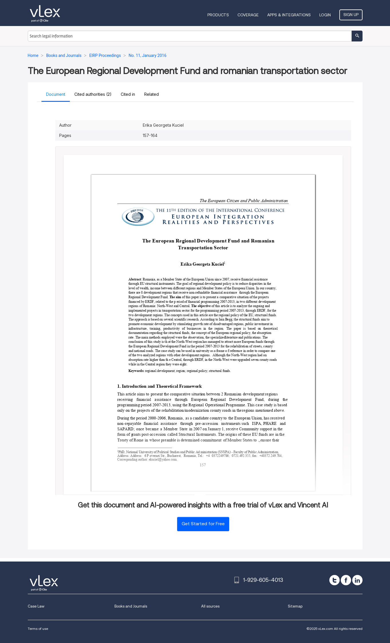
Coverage (248, 15)
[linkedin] (357, 580)
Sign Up (351, 14)
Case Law (36, 606)
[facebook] (346, 580)
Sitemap (295, 606)
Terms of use (38, 628)
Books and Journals (130, 606)
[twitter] (334, 580)
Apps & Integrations (289, 15)
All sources (210, 606)
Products (218, 15)
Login (325, 15)
